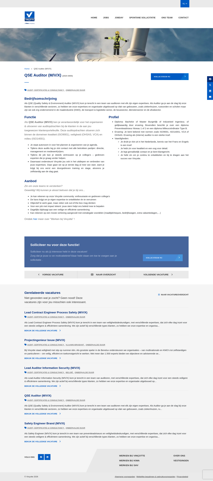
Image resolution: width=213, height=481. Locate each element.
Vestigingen (181, 460)
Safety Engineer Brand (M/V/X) (44, 423)
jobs (106, 17)
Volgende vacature (158, 274)
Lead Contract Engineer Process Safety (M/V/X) (55, 312)
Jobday (119, 17)
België (69, 372)
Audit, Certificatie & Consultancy (45, 90)
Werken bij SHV (128, 465)
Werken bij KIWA (129, 460)
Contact (183, 17)
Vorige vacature (51, 274)
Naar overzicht (103, 274)
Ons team (166, 17)
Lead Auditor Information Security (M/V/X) (52, 367)
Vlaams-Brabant (75, 345)
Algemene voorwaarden (125, 477)
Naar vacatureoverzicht (173, 295)
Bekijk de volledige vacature (42, 330)
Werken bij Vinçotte (132, 455)
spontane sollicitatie (142, 17)
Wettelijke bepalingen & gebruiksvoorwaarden (155, 477)
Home (94, 17)
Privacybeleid (182, 477)
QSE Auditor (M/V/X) (37, 395)
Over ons (179, 455)
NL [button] (185, 4)
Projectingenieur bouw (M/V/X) (44, 340)
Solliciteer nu (170, 76)
